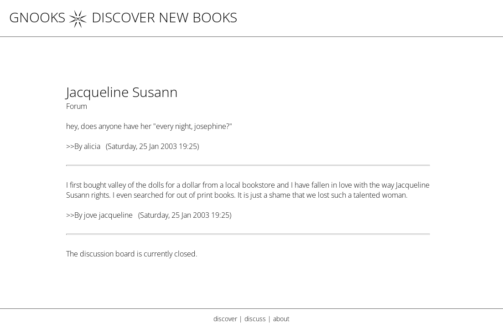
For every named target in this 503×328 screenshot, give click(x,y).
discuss (255, 318)
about (281, 318)
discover (225, 318)
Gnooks (37, 17)
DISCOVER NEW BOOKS (153, 17)
